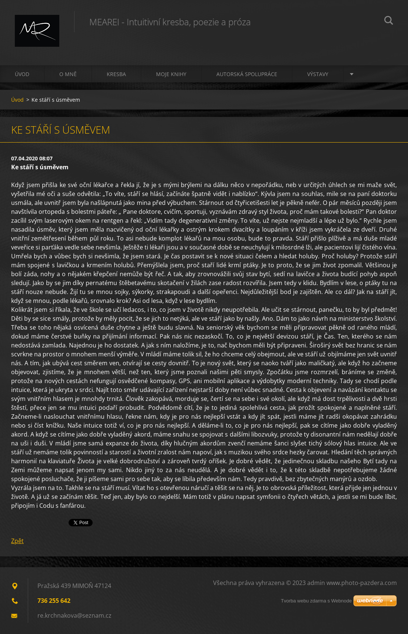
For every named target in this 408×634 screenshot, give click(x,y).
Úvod (22, 74)
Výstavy (317, 74)
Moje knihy (171, 74)
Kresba (116, 74)
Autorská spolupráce (246, 74)
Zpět (17, 541)
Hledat (388, 21)
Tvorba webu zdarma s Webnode (316, 601)
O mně (68, 74)
